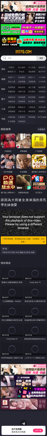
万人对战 (31, 67)
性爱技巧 (41, 111)
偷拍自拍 (21, 87)
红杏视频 (11, 121)
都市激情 (11, 107)
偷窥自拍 (11, 97)
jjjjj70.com (23, 51)
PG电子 (12, 67)
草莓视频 (31, 117)
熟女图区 (31, 101)
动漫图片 (41, 97)
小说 (3, 109)
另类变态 (41, 91)
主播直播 (31, 81)
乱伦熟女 (31, 91)
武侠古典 (41, 107)
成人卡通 (31, 87)
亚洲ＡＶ (11, 77)
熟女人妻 (11, 81)
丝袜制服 (21, 81)
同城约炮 (11, 117)
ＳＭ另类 (41, 81)
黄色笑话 (31, 111)
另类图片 (41, 101)
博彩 (3, 69)
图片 (3, 99)
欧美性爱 (41, 87)
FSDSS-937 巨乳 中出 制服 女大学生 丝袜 (18, 252)
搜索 (41, 58)
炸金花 (21, 71)
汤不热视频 (42, 117)
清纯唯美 (21, 101)
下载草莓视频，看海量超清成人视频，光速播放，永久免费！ (24, 240)
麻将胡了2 (12, 71)
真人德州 (21, 67)
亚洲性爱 (11, 87)
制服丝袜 (11, 91)
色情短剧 (21, 121)
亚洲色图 (21, 97)
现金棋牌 (31, 71)
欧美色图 (31, 97)
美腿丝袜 (11, 101)
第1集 (5, 248)
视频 (3, 79)
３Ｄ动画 (41, 77)
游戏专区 (41, 67)
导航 (3, 118)
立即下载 (37, 430)
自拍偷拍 (21, 77)
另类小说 (21, 111)
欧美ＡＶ (31, 77)
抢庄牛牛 (41, 71)
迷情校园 (11, 111)
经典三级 (21, 91)
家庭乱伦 (21, 107)
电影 (3, 89)
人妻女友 (31, 107)
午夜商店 (21, 117)
